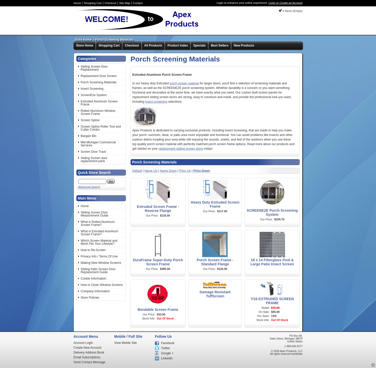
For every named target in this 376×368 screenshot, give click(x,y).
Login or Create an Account (285, 2)
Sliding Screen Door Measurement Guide (94, 214)
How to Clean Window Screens (102, 285)
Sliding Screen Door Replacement (94, 68)
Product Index (177, 45)
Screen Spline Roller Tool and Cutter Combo (101, 128)
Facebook (168, 343)
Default (137, 171)
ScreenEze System (94, 95)
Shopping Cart (93, 3)
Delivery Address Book (89, 352)
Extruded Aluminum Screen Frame (99, 103)
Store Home (83, 39)
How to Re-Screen (93, 250)
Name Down (168, 171)
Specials (199, 45)
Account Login (83, 343)
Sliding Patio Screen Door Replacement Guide (98, 270)
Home (77, 3)
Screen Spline (90, 120)
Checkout (110, 3)
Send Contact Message (89, 362)
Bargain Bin (88, 136)
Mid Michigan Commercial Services (98, 144)
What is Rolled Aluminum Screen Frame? (97, 223)
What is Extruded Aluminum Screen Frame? (99, 232)
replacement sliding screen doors (180, 148)
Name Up (150, 171)
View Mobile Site (125, 343)
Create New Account (87, 347)
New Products (244, 45)
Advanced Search (89, 186)
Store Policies (90, 297)
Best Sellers (219, 45)
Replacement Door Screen (99, 76)
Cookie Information (93, 278)
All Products (153, 45)
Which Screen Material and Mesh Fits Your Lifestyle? (99, 242)
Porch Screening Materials (114, 39)
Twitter (165, 348)
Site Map (124, 3)
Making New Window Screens (101, 263)
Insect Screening (92, 88)
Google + (167, 353)
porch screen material (184, 83)
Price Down (201, 171)
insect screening (156, 101)
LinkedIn (166, 358)
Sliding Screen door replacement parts (94, 159)
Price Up (185, 171)
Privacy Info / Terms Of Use (99, 256)
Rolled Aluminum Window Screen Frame (98, 112)
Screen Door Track (93, 152)
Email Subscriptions (87, 357)
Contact (138, 3)
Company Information (95, 291)
